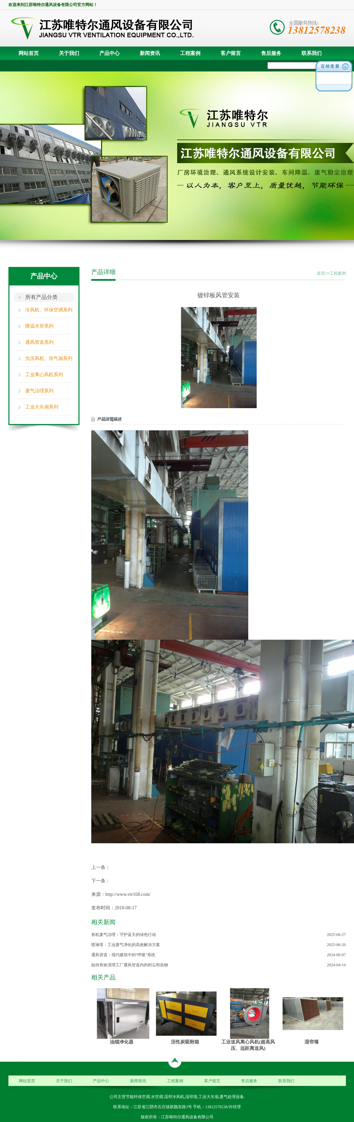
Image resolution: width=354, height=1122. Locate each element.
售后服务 (271, 53)
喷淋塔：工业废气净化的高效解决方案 (125, 944)
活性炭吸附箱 (185, 1041)
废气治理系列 (39, 390)
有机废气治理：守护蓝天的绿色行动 (123, 934)
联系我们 (311, 53)
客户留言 (231, 53)
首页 (321, 273)
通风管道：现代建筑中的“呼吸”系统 (123, 954)
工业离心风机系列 (44, 374)
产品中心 (109, 53)
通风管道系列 (39, 342)
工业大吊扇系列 (41, 407)
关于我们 (69, 53)
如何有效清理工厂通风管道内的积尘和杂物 (129, 965)
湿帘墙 (311, 1041)
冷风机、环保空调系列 (48, 309)
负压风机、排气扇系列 (48, 358)
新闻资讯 (150, 53)
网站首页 (29, 53)
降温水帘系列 (39, 326)
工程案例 (190, 53)
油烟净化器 (121, 1041)
